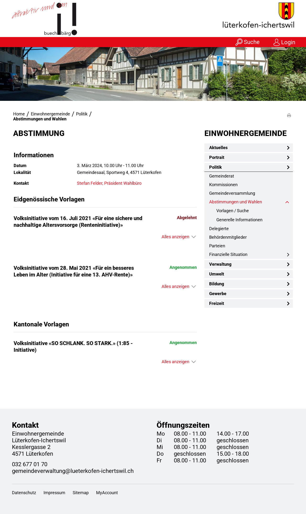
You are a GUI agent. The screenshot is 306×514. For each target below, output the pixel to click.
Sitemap (81, 492)
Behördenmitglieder (228, 237)
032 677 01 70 (29, 464)
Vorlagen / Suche (232, 210)
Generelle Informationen (239, 219)
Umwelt (216, 273)
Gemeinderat (221, 176)
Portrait (216, 157)
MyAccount (107, 492)
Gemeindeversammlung (232, 193)
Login (288, 42)
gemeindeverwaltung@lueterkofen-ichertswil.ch (73, 471)
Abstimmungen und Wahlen (248, 201)
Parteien (217, 245)
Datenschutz (24, 492)
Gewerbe (217, 293)
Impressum (54, 492)
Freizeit (216, 303)
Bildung (216, 283)
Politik (215, 167)
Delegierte (219, 228)
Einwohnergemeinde (245, 133)
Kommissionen (223, 184)
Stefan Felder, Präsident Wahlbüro (109, 183)
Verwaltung (220, 264)
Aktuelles (218, 147)
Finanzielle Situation (228, 254)
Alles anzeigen (175, 236)
